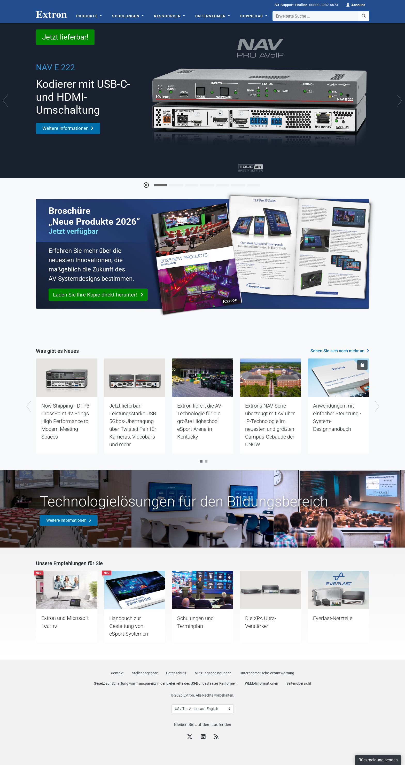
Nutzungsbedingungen (213, 673)
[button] (355, 4)
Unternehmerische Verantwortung (267, 673)
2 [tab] (206, 461)
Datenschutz (176, 673)
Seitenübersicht (298, 683)
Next (377, 406)
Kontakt (117, 673)
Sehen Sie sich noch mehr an (337, 350)
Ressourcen (168, 16)
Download (252, 16)
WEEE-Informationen (261, 683)
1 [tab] (201, 461)
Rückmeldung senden (378, 760)
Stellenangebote (145, 673)
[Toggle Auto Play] (146, 185)
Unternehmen (211, 16)
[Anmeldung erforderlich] (362, 365)
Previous (28, 406)
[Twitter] (190, 737)
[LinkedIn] (203, 737)
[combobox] (320, 16)
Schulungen (126, 16)
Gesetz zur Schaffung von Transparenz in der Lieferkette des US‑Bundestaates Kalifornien (165, 683)
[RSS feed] (215, 737)
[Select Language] (203, 708)
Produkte (87, 16)
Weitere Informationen (66, 520)
